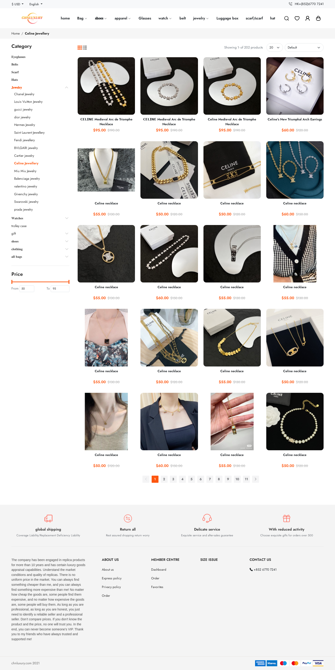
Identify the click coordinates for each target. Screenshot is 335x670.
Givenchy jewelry (26, 194)
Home (15, 33)
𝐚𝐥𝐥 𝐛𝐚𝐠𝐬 (16, 256)
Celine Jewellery (37, 33)
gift (13, 233)
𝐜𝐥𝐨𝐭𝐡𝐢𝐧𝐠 (17, 249)
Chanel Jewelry (24, 94)
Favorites (157, 587)
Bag (82, 18)
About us (108, 569)
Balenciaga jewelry (27, 178)
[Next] (255, 479)
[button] (318, 18)
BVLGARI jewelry (26, 148)
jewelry (201, 18)
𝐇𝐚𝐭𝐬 (14, 79)
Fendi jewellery (24, 140)
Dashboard (158, 569)
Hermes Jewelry (24, 124)
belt (182, 18)
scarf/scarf (254, 18)
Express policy (111, 578)
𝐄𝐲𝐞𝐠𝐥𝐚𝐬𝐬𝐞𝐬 (18, 56)
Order (106, 595)
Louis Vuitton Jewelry (28, 101)
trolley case (18, 226)
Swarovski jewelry (26, 201)
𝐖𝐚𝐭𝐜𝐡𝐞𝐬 (17, 218)
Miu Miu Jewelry (25, 171)
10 (237, 479)
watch (165, 18)
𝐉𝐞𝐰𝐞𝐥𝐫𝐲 (16, 87)
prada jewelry (23, 209)
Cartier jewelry (24, 155)
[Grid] (80, 47)
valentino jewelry (25, 186)
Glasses (145, 18)
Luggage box (227, 18)
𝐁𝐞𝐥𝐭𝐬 (14, 64)
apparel (123, 18)
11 (246, 479)
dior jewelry (22, 117)
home (65, 18)
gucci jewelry (23, 109)
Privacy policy (111, 587)
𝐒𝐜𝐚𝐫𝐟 (15, 72)
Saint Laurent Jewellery (29, 132)
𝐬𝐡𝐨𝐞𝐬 (101, 18)
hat (272, 18)
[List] (85, 47)
